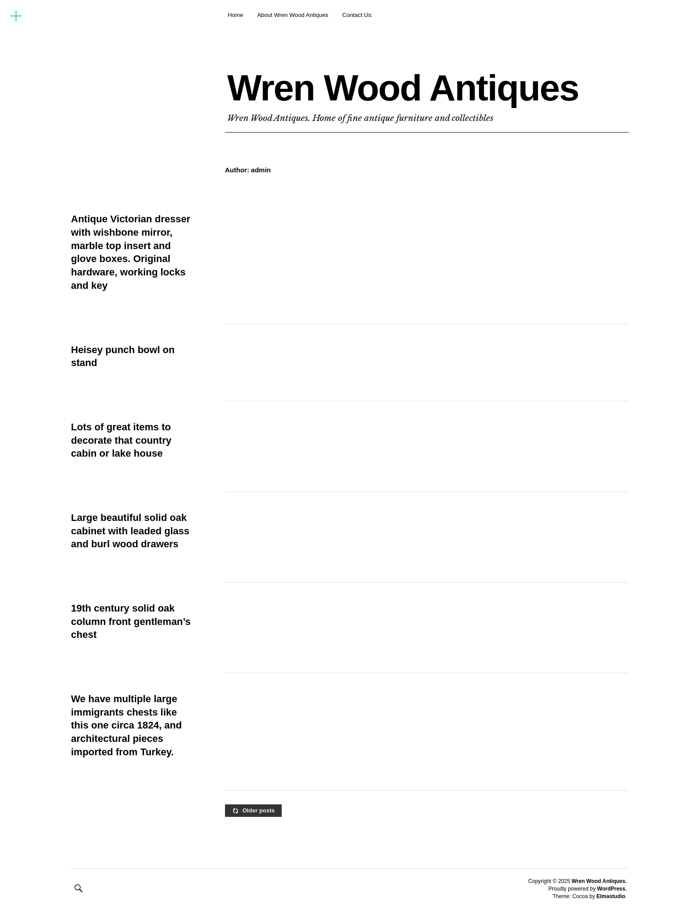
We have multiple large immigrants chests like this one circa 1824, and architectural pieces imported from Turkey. (126, 725)
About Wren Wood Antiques (292, 15)
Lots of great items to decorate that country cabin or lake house (121, 440)
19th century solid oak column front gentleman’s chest (131, 621)
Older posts (258, 810)
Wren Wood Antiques (403, 87)
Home (235, 15)
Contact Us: (357, 15)
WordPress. (612, 889)
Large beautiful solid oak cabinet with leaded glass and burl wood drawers (130, 531)
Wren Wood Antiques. (599, 881)
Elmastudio (610, 896)
